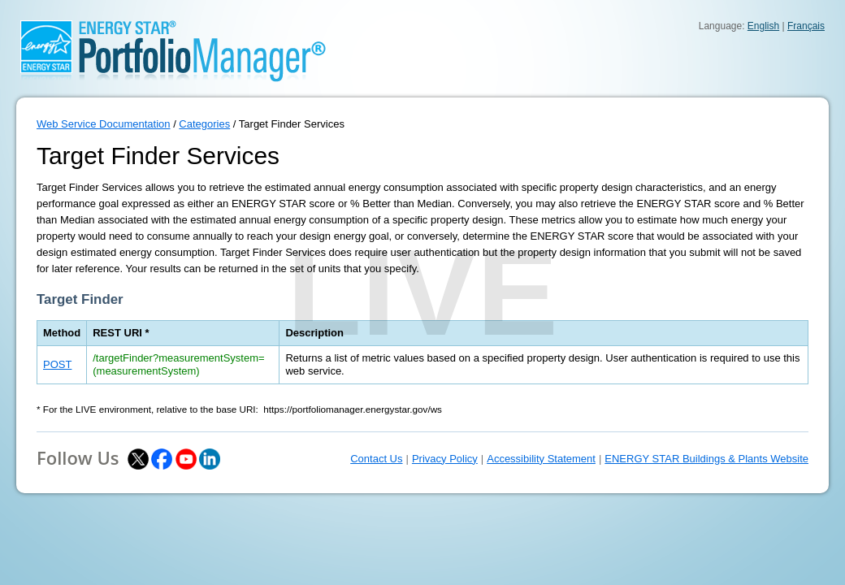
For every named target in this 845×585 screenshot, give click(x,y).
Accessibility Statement (541, 459)
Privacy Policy (445, 459)
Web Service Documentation (104, 124)
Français (806, 26)
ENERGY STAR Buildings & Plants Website (706, 459)
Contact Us (376, 459)
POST (57, 364)
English (763, 26)
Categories (204, 124)
